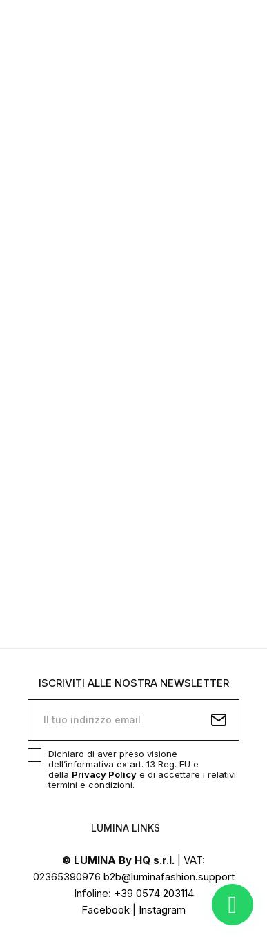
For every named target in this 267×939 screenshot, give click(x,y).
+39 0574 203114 (154, 893)
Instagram (162, 909)
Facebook (105, 909)
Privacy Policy (104, 774)
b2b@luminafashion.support (169, 876)
